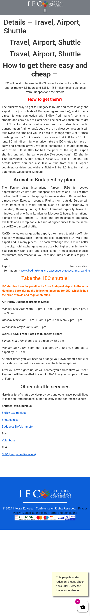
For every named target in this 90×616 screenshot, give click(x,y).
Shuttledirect (10, 419)
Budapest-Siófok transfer (17, 426)
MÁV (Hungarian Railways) (19, 454)
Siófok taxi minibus (14, 412)
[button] (45, 10)
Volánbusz (8, 440)
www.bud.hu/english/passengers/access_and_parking (55, 270)
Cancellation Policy (35, 513)
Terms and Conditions (63, 513)
